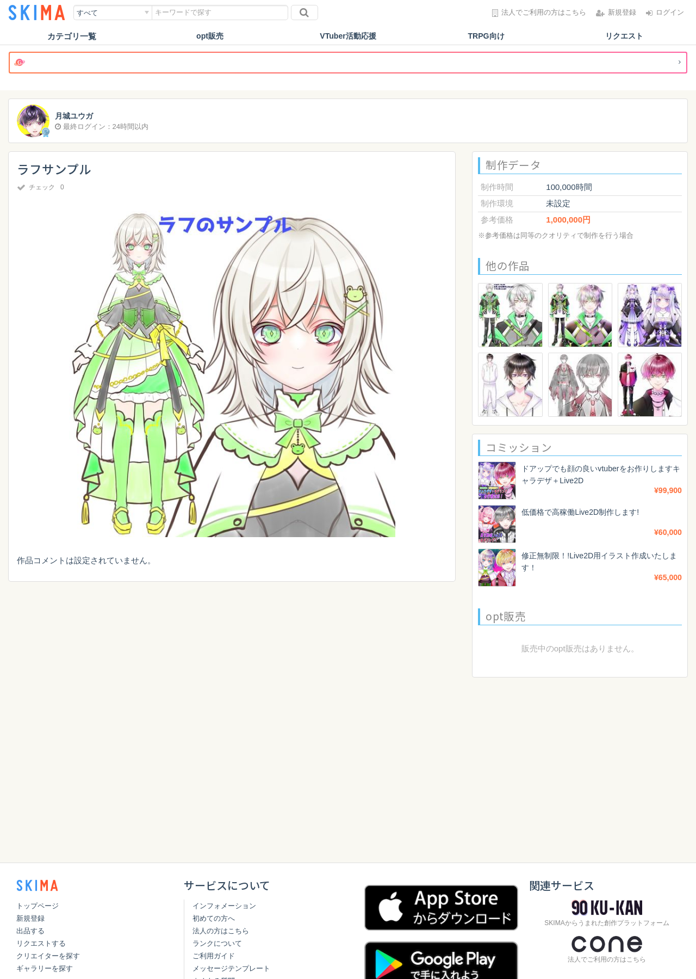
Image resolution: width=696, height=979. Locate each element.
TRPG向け (486, 36)
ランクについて (217, 943)
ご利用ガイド (213, 956)
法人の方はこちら (220, 931)
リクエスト (624, 36)
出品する (30, 931)
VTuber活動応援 (348, 36)
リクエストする (41, 943)
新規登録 (30, 918)
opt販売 (209, 36)
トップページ (37, 906)
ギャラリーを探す (44, 968)
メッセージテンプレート (231, 968)
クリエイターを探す (48, 956)
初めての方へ (213, 918)
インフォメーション (224, 906)
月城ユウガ (75, 116)
